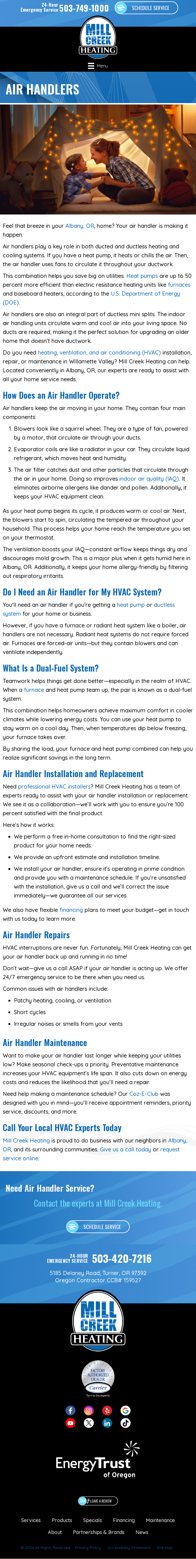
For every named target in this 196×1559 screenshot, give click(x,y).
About (55, 1532)
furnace (34, 689)
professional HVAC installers (54, 786)
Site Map (165, 1547)
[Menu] (98, 66)
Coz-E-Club (143, 1093)
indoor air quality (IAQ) (149, 478)
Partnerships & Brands (98, 1532)
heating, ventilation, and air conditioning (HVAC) (99, 352)
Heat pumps (142, 275)
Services (31, 1520)
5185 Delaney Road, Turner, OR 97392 (98, 1272)
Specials (92, 1520)
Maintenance (160, 1520)
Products (62, 1520)
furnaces (179, 284)
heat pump (131, 604)
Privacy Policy (88, 1547)
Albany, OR (79, 225)
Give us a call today (125, 1149)
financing (71, 909)
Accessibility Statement (128, 1547)
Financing (124, 1520)
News (142, 1532)
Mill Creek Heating (26, 1140)
